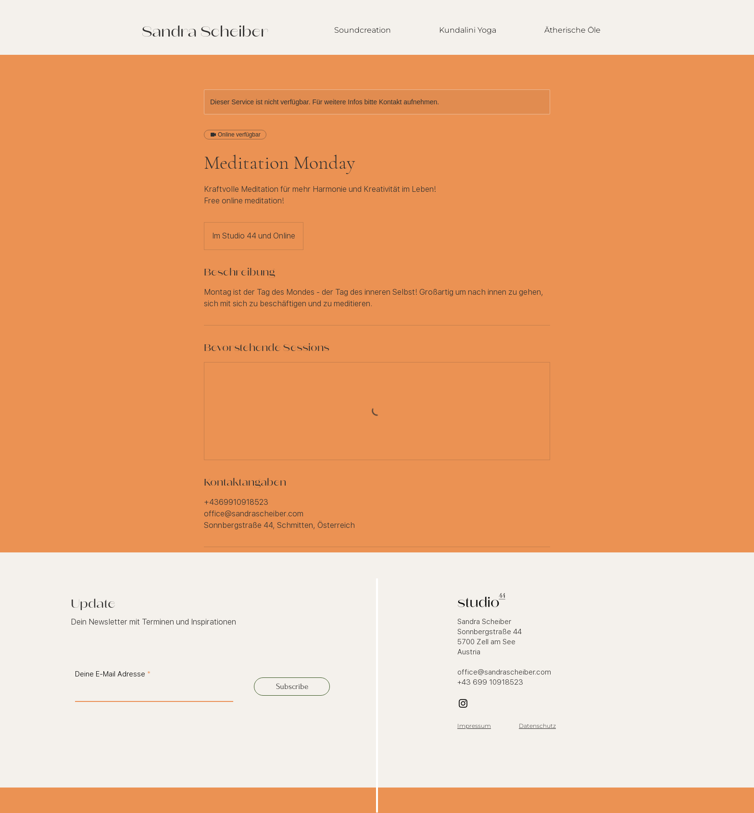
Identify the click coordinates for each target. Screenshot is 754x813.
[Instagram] (463, 703)
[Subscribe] (292, 686)
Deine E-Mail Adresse (110, 674)
